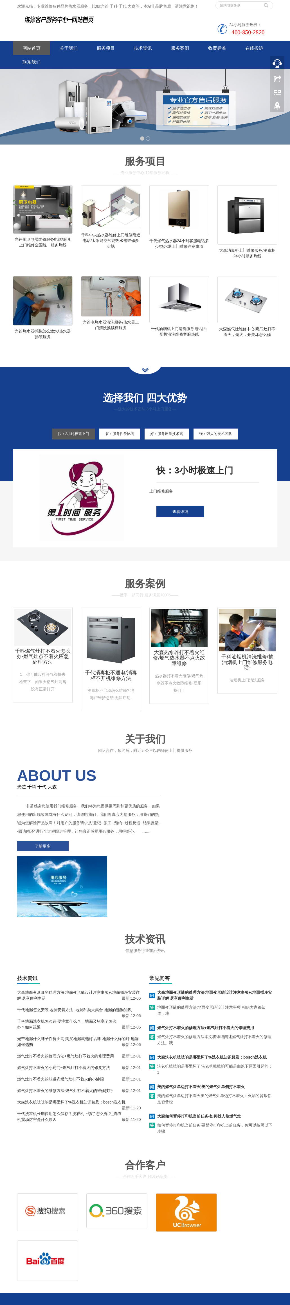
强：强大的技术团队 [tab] (224, 449)
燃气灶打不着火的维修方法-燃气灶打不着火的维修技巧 (65, 1048)
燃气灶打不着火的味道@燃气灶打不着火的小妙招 (60, 1037)
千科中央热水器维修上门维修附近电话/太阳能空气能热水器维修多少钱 (110, 240)
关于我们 (69, 48)
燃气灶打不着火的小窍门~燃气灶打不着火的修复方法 (63, 1025)
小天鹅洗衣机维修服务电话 (160, 1299)
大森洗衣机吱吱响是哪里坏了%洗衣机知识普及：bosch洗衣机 (71, 1060)
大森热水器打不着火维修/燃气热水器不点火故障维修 (179, 673)
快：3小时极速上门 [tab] (64, 449)
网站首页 (32, 48)
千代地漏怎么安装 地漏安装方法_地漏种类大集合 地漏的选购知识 (74, 967)
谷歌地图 (37, 1261)
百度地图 (21, 1261)
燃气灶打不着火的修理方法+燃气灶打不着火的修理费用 (65, 1014)
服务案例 (180, 48)
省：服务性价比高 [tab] (116, 449)
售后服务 (161, 1235)
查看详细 (180, 527)
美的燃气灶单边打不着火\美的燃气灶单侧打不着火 (201, 1044)
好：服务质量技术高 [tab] (169, 449)
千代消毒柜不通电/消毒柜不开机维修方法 (111, 690)
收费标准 (217, 48)
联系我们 (32, 62)
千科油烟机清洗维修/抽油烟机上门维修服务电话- (247, 677)
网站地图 (54, 1261)
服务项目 (106, 48)
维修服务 (161, 1226)
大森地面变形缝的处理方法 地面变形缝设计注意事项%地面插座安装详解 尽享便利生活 (214, 953)
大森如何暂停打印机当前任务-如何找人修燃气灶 (199, 1074)
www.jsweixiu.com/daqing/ (113, 1299)
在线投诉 (254, 48)
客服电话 (189, 1235)
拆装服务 (216, 1226)
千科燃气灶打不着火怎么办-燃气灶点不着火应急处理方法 (43, 671)
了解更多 (41, 869)
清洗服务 (189, 1226)
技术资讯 (143, 48)
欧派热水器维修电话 (202, 1299)
